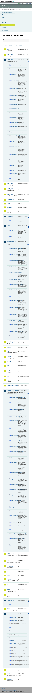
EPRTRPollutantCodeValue (14, 260)
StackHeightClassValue (14, 320)
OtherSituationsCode (14, 500)
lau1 (8, 571)
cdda (8, 203)
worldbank (10, 679)
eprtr (8, 225)
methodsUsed (14, 122)
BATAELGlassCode (14, 420)
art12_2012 (10, 54)
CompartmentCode (14, 457)
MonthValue (14, 296)
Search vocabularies (8, 45)
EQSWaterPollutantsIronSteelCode (14, 494)
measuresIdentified (14, 104)
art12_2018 (10, 59)
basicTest (13, 617)
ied (8, 380)
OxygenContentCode (14, 507)
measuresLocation (14, 108)
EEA (8, 1)
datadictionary (11, 211)
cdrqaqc (13, 68)
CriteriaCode (14, 462)
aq (8, 49)
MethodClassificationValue (14, 284)
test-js (12, 640)
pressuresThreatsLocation (14, 135)
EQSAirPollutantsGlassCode (14, 472)
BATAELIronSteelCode (14, 428)
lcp (8, 584)
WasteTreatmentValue (14, 335)
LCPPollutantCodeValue (14, 272)
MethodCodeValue (14, 289)
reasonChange (14, 146)
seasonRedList (14, 159)
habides (9, 371)
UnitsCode (13, 529)
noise (8, 595)
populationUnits (14, 126)
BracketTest (14, 620)
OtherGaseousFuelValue (14, 300)
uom (8, 670)
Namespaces (5, 30)
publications (10, 600)
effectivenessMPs (14, 80)
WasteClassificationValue (14, 331)
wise (8, 673)
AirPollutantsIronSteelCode (14, 409)
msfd (8, 589)
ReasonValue (14, 314)
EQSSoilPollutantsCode (14, 484)
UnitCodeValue (14, 324)
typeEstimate (14, 173)
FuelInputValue (14, 266)
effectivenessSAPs (14, 88)
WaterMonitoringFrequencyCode (14, 533)
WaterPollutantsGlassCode (14, 538)
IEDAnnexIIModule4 (12, 554)
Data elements (5, 19)
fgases (9, 356)
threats (13, 165)
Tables (3, 17)
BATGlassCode (14, 435)
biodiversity (10, 199)
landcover (10, 566)
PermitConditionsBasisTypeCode (14, 510)
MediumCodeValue (14, 279)
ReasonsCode (14, 515)
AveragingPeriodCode (14, 416)
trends (12, 170)
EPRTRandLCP (11, 241)
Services (4, 27)
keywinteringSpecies (14, 95)
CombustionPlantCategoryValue (14, 248)
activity (13, 230)
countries (13, 74)
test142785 (13, 643)
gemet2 (9, 361)
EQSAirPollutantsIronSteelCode (14, 479)
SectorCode (14, 522)
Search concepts (19, 45)
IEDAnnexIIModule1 (12, 385)
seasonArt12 (14, 154)
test (8, 613)
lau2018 (9, 579)
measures (13, 99)
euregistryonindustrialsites (12, 342)
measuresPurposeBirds (14, 112)
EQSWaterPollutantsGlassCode (14, 489)
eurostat (9, 347)
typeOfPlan (13, 178)
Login (21, 3)
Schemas (4, 22)
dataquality (10, 216)
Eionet (7, 9)
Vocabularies (5, 25)
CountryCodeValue (14, 254)
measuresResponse (14, 117)
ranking (13, 141)
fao (8, 351)
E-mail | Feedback (6, 688)
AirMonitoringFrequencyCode (14, 397)
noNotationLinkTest (14, 637)
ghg (8, 365)
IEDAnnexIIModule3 (12, 390)
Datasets (4, 14)
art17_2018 (10, 194)
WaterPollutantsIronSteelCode (14, 545)
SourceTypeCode (14, 525)
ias (8, 376)
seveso (9, 608)
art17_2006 (10, 183)
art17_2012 (10, 189)
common (9, 207)
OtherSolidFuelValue (14, 307)
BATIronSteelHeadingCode (14, 451)
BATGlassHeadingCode (14, 440)
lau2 (8, 575)
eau (12, 627)
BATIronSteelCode (14, 446)
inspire (9, 560)
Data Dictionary (12, 9)
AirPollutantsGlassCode (14, 402)
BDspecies (13, 65)
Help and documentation (7, 12)
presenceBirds (14, 131)
